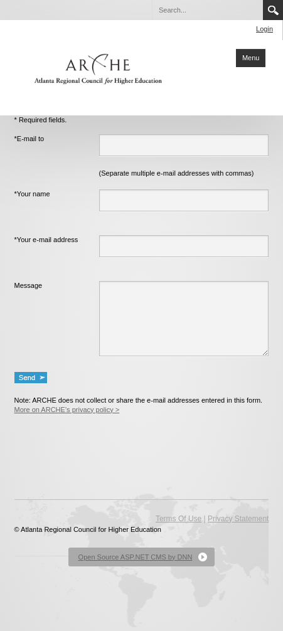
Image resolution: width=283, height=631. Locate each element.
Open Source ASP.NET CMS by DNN (135, 557)
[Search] (207, 10)
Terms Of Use (178, 518)
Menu (251, 57)
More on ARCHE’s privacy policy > (67, 409)
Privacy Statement (238, 518)
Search (273, 10)
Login (264, 29)
